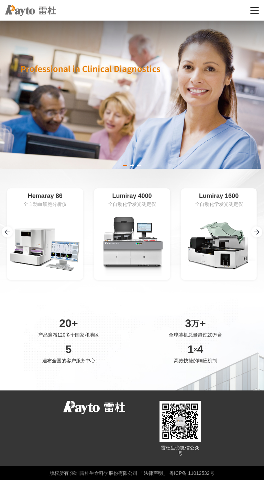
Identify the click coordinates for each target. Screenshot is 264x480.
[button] (125, 165)
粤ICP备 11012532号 (191, 473)
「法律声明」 (153, 473)
